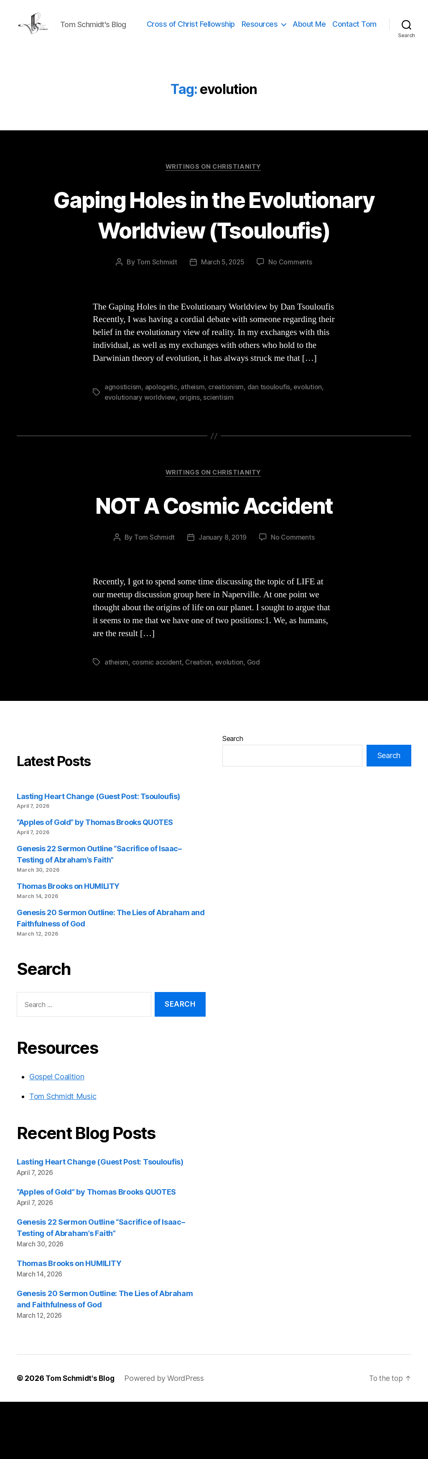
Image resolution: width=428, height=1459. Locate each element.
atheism (193, 444)
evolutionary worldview (140, 454)
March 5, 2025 (222, 319)
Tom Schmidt (155, 319)
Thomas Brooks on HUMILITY (68, 943)
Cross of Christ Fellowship (241, 30)
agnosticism (122, 444)
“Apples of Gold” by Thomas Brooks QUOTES (95, 879)
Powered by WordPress (167, 1435)
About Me (360, 30)
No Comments (291, 319)
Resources (310, 30)
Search (232, 796)
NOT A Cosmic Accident (214, 562)
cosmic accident (157, 720)
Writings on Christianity (214, 193)
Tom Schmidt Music (62, 1153)
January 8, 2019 (222, 595)
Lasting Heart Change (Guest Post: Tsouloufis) (98, 853)
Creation (199, 720)
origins (190, 454)
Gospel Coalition (56, 1134)
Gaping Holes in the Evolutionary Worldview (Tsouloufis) (214, 255)
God (254, 720)
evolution (309, 444)
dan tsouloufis (270, 444)
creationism (227, 444)
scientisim (219, 454)
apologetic (161, 444)
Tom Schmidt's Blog (81, 1435)
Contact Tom (354, 43)
